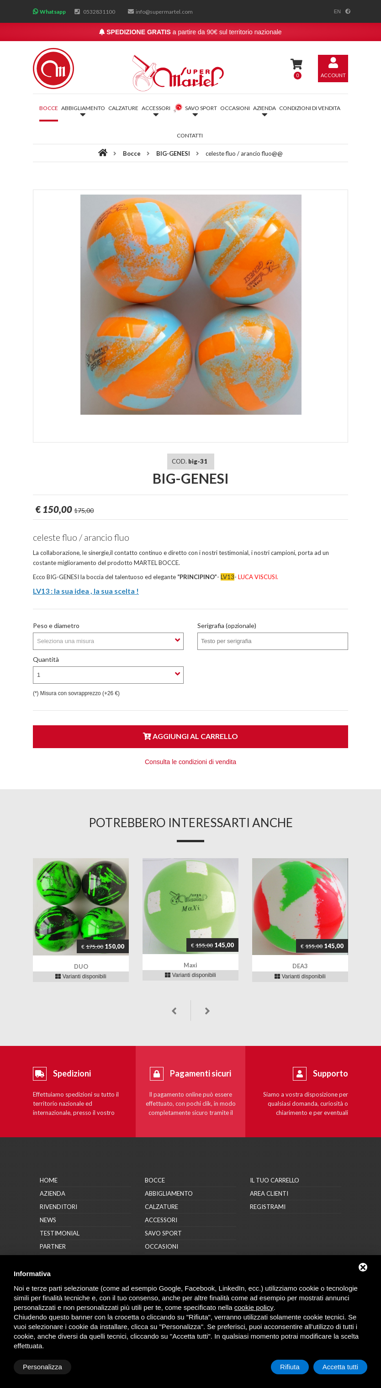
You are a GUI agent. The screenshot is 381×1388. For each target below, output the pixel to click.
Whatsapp (53, 11)
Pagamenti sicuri (200, 1073)
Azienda (52, 1193)
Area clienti (269, 1193)
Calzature (123, 108)
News (48, 1220)
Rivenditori (58, 1206)
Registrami (268, 1206)
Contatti (190, 135)
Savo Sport (163, 1233)
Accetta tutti (340, 1367)
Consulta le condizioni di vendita (190, 761)
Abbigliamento (169, 1193)
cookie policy (254, 1307)
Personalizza (42, 1367)
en (337, 11)
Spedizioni (72, 1073)
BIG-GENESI (173, 153)
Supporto (330, 1073)
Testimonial (59, 1233)
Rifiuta (290, 1367)
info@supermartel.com (164, 11)
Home (49, 1180)
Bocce (48, 108)
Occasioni (235, 108)
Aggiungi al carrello (190, 736)
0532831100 (99, 11)
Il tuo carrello (274, 1180)
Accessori (161, 1220)
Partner (53, 1246)
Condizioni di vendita (309, 108)
